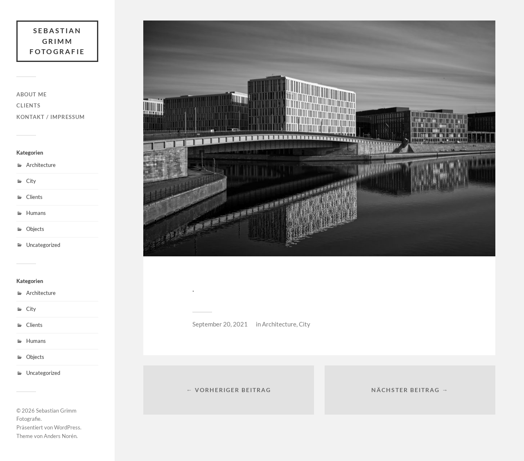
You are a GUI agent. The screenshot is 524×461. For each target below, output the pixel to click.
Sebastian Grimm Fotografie (57, 41)
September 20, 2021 (220, 324)
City (31, 181)
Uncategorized (43, 245)
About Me (31, 94)
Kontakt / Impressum (50, 117)
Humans (36, 213)
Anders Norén (60, 436)
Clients (28, 105)
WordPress (67, 427)
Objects (35, 229)
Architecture (41, 165)
